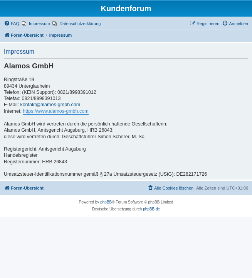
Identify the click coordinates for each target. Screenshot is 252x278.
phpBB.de (151, 209)
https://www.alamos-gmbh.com (55, 111)
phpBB (106, 202)
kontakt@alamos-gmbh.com (50, 104)
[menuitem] (11, 23)
